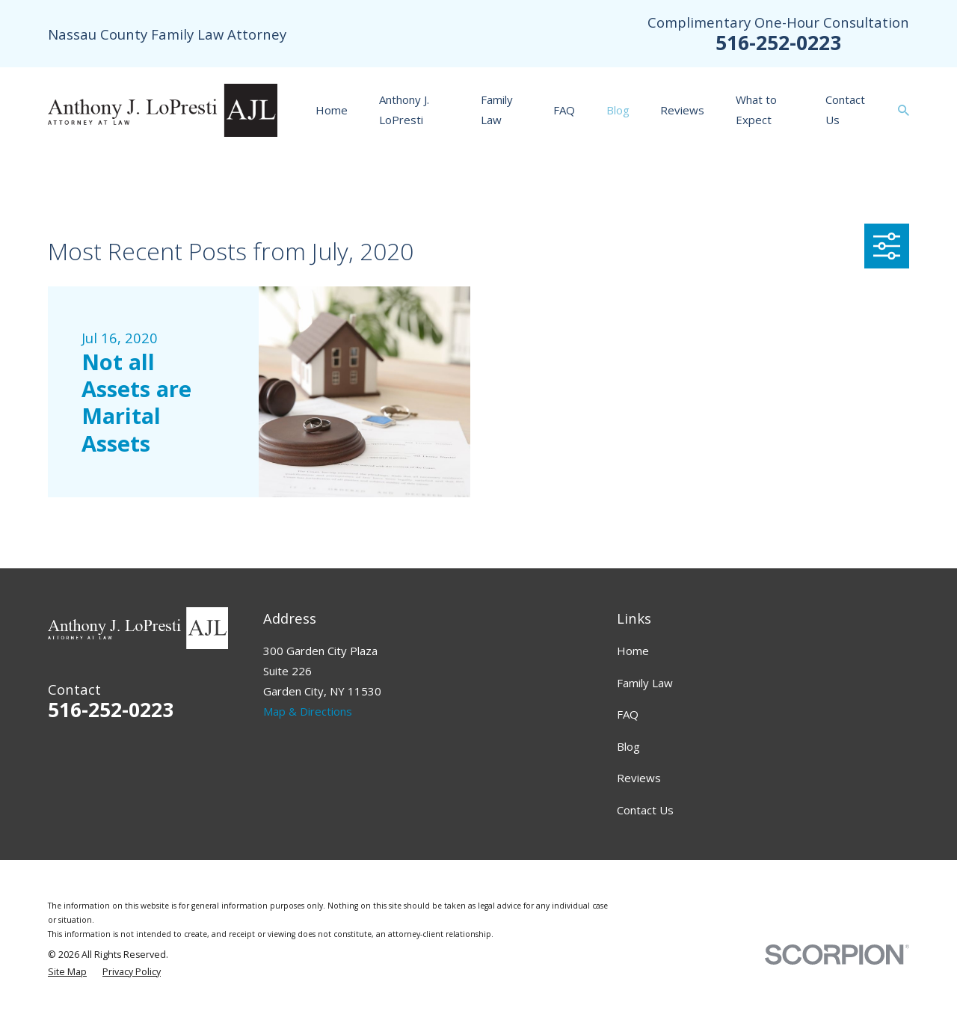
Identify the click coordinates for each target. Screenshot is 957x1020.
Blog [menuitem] (618, 109)
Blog (628, 746)
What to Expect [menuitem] (756, 109)
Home (633, 650)
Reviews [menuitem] (682, 109)
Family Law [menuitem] (497, 109)
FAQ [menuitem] (564, 109)
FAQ (627, 714)
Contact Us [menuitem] (845, 109)
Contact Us (645, 809)
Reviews (639, 777)
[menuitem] (67, 972)
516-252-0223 (778, 42)
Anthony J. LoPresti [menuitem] (404, 109)
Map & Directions (307, 711)
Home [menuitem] (332, 109)
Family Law (645, 682)
